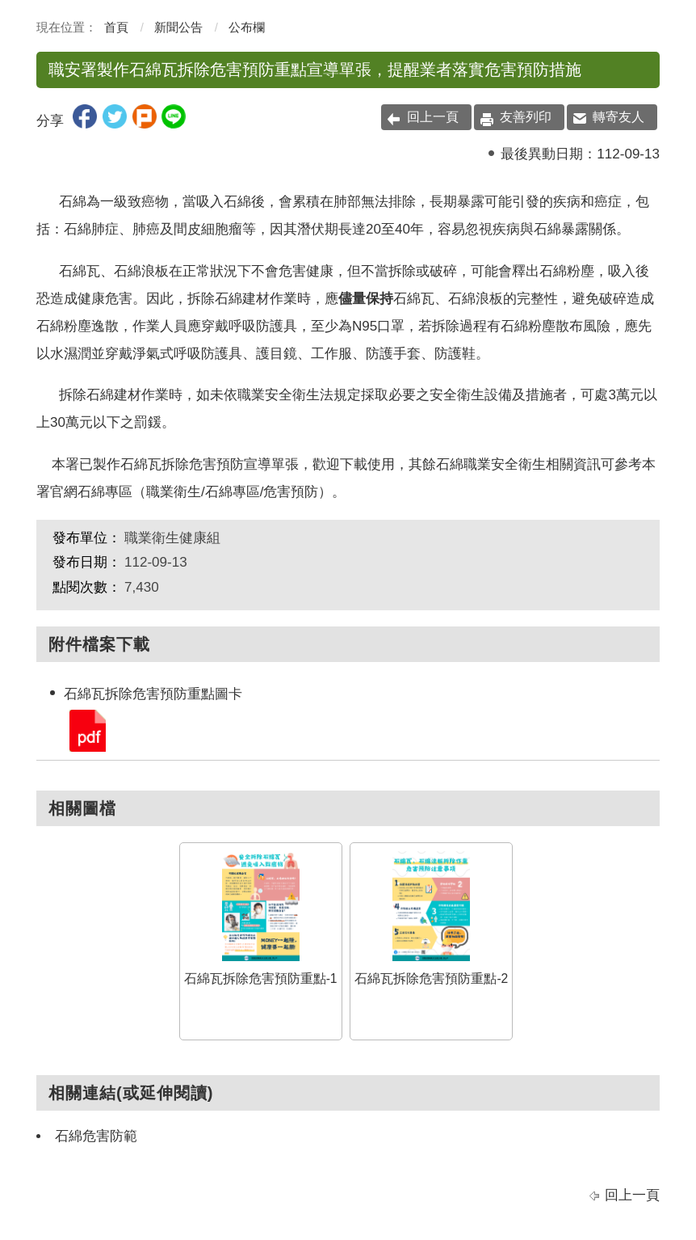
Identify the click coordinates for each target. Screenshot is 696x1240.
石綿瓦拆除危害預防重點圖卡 (86, 729)
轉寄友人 (618, 117)
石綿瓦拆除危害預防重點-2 (431, 918)
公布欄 (247, 27)
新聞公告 (178, 27)
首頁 (116, 27)
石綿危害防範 (96, 1136)
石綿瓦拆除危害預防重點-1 (261, 918)
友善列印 (525, 117)
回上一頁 (433, 117)
